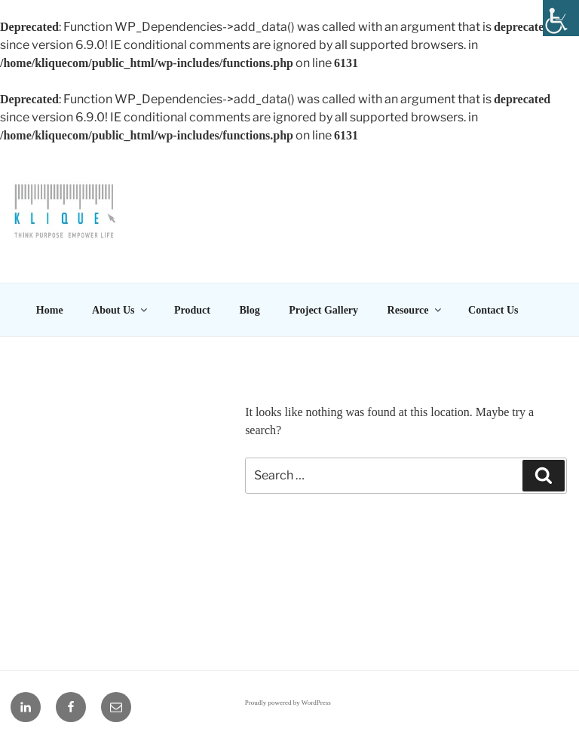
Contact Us (493, 310)
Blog (249, 310)
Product (192, 310)
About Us (120, 310)
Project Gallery (323, 310)
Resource (415, 310)
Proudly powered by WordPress (288, 702)
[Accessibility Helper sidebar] (561, 18)
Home (49, 310)
